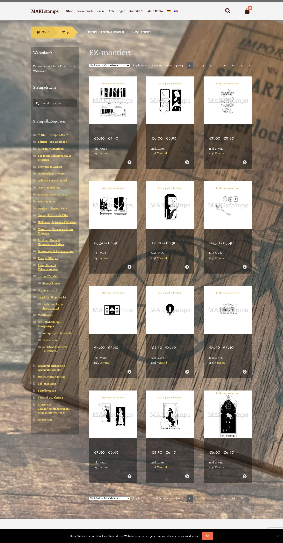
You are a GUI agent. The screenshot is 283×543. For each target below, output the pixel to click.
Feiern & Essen (47, 201)
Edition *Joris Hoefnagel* (53, 142)
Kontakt (134, 11)
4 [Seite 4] (210, 65)
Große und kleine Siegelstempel (52, 306)
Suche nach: (228, 11)
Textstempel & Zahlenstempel (56, 251)
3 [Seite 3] (203, 65)
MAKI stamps (44, 11)
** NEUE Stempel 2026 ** (53, 135)
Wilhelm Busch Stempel (52, 181)
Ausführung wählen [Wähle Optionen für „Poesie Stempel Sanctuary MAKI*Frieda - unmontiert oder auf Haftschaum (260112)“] (245, 455)
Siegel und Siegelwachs (52, 297)
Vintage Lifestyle (48, 258)
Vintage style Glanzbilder (57, 333)
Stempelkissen (51, 283)
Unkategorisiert (47, 290)
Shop (69, 11)
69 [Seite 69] (242, 65)
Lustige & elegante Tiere (52, 208)
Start (45, 32)
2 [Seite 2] (196, 65)
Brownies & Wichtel (50, 167)
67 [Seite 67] (225, 65)
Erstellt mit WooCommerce (49, 519)
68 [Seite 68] (233, 65)
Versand (104, 148)
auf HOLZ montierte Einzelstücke (54, 349)
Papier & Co (49, 340)
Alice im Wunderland (51, 149)
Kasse (100, 11)
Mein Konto (155, 11)
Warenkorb (85, 11)
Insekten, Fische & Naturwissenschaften (51, 242)
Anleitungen (116, 11)
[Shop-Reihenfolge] (109, 65)
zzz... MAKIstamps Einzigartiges (49, 324)
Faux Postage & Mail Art (52, 194)
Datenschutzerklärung (51, 377)
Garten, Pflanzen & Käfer (53, 215)
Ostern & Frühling (49, 187)
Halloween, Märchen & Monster (57, 222)
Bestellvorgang (47, 391)
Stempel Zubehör (48, 276)
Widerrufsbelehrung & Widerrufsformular (51, 368)
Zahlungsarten (47, 384)
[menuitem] (168, 12)
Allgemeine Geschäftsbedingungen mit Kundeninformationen (54, 409)
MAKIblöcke (45, 315)
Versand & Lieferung (50, 398)
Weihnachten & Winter (52, 174)
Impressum (45, 420)
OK (207, 536)
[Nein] (278, 536)
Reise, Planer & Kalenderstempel (48, 267)
